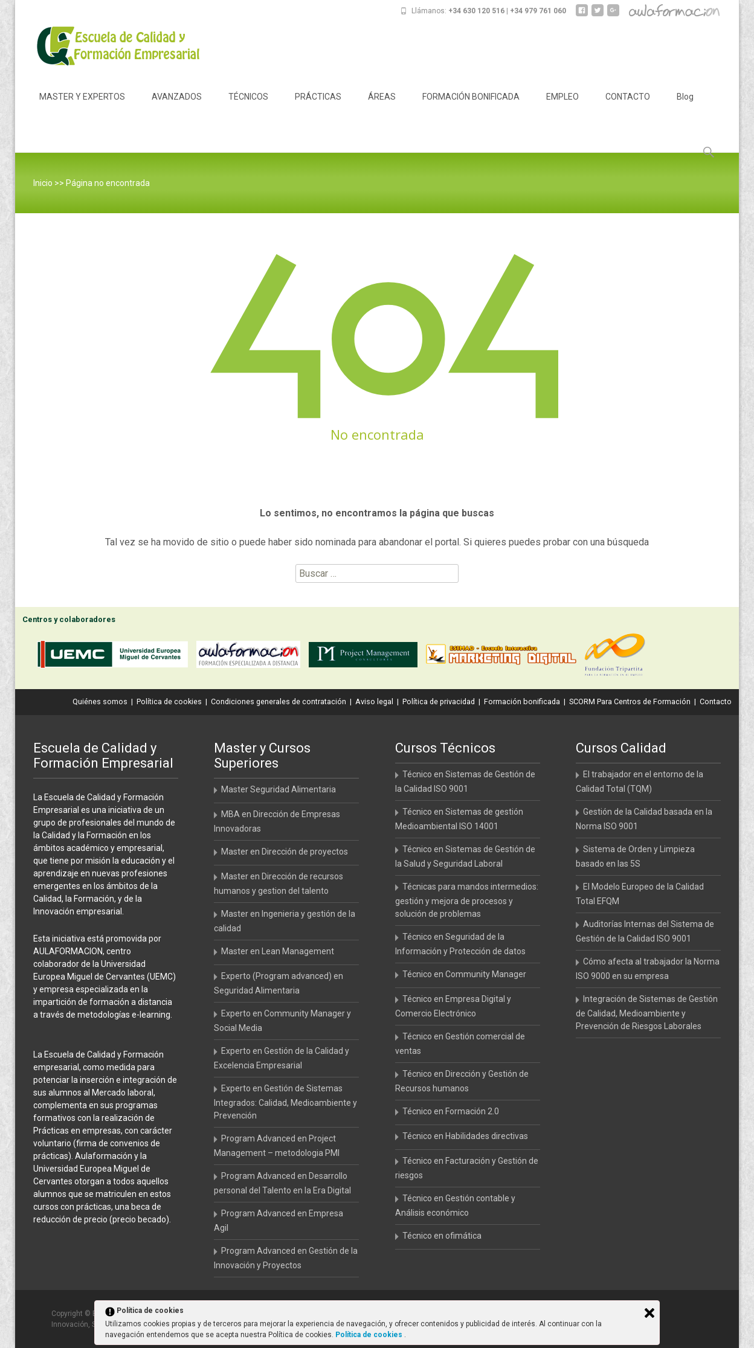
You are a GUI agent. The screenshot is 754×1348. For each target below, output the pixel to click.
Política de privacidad (438, 701)
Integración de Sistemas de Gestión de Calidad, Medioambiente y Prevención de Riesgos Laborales (647, 1012)
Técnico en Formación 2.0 (450, 1111)
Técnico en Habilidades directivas (465, 1136)
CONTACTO (627, 107)
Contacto (716, 701)
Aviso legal (374, 701)
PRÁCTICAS (318, 107)
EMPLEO (562, 107)
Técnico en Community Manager (464, 974)
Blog (685, 107)
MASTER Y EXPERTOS (82, 107)
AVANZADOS (177, 107)
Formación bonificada (522, 701)
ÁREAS (382, 107)
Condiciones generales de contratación (278, 701)
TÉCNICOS (248, 107)
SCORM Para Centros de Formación (630, 701)
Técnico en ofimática (442, 1235)
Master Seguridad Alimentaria (278, 789)
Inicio (43, 183)
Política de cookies (169, 701)
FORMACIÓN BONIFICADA (471, 107)
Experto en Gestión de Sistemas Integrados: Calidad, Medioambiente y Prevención (285, 1101)
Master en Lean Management (277, 951)
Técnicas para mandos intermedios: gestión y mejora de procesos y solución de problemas (466, 900)
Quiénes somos (99, 701)
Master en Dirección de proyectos (284, 851)
